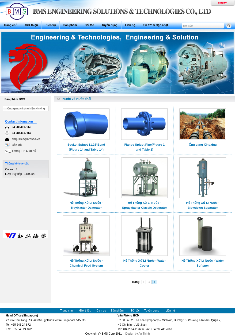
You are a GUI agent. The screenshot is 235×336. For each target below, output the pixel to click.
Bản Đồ (17, 145)
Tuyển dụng (110, 25)
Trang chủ (10, 25)
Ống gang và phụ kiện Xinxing (26, 108)
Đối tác (89, 25)
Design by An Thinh (136, 333)
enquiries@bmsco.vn (26, 139)
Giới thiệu (31, 25)
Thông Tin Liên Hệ (24, 150)
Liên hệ (130, 25)
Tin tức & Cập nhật (155, 25)
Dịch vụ (50, 25)
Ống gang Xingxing (203, 144)
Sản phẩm (70, 25)
